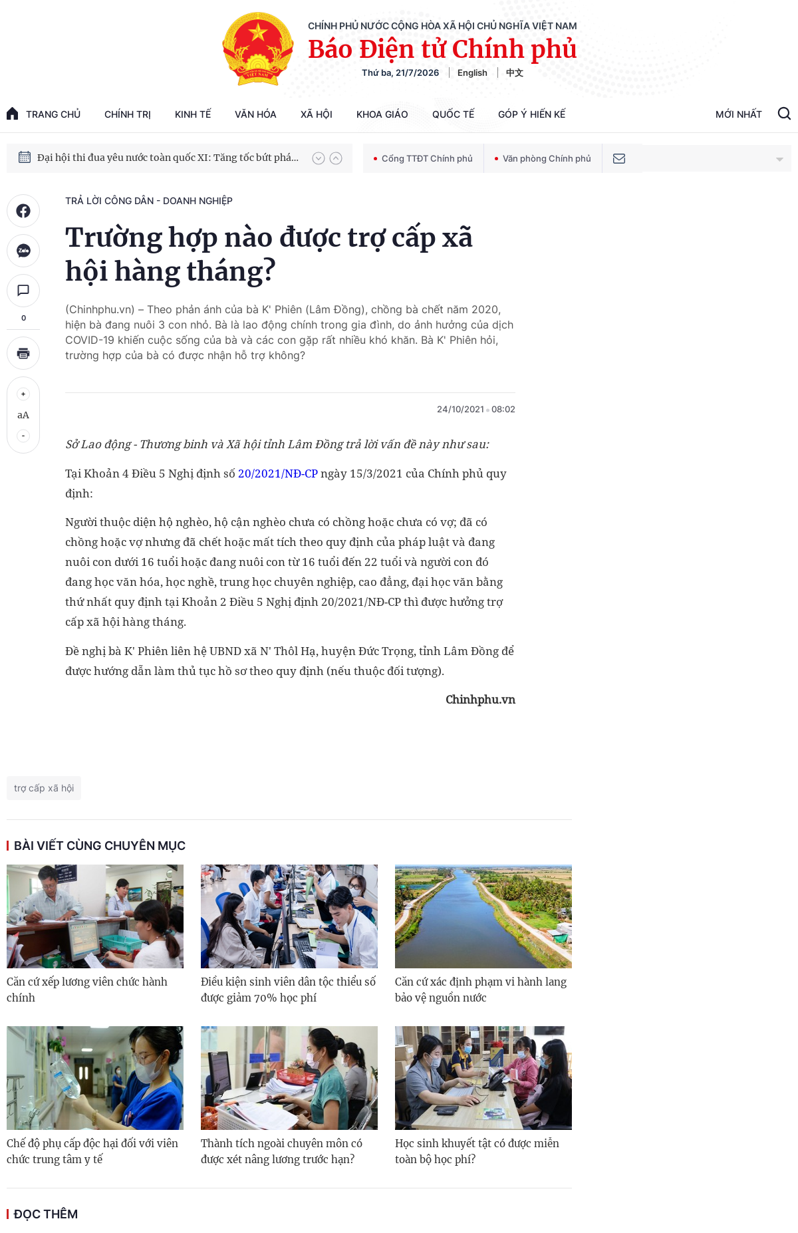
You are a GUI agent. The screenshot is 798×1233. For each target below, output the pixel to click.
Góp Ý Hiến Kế (531, 114)
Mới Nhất (739, 114)
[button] (318, 158)
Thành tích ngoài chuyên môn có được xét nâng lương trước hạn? (281, 1151)
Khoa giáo (382, 114)
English (472, 72)
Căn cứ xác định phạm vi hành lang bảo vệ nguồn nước (481, 990)
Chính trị (127, 114)
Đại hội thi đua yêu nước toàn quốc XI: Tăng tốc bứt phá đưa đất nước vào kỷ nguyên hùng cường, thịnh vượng (168, 158)
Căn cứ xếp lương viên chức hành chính (87, 990)
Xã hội (316, 114)
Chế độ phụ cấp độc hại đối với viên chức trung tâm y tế (92, 1151)
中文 (514, 72)
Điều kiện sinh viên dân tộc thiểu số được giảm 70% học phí (288, 990)
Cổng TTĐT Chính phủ (423, 158)
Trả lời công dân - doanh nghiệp (149, 200)
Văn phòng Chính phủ (543, 158)
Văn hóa (256, 114)
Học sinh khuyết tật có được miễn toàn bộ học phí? (477, 1151)
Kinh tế (193, 114)
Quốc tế (453, 114)
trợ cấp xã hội (44, 787)
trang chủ (43, 113)
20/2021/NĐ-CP (278, 473)
